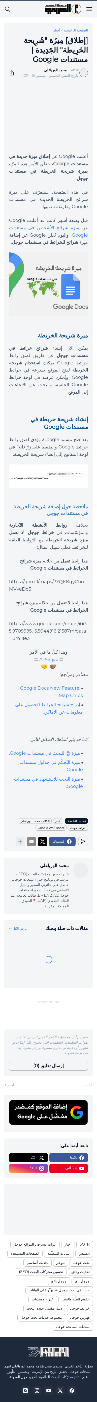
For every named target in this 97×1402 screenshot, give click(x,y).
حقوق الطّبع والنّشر (76, 1299)
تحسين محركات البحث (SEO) (41, 1271)
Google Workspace (51, 828)
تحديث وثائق (80, 1271)
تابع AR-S (48, 659)
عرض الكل (20, 928)
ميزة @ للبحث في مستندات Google (45, 753)
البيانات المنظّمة (59, 1253)
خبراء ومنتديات (43, 1299)
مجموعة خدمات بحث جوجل (41, 1317)
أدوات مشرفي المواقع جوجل (35, 1244)
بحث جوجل (81, 1262)
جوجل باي (82, 1281)
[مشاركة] (13, 73)
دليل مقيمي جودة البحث (44, 1308)
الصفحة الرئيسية (76, 30)
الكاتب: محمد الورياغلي (35, 821)
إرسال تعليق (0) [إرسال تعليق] (48, 1066)
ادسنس (84, 1253)
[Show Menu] (89, 9)
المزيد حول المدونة (23, 1377)
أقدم (10, 1085)
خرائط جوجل (78, 828)
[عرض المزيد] (20, 841)
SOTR (85, 1244)
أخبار (56, 30)
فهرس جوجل (80, 1317)
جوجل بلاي (59, 1281)
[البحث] (7, 9)
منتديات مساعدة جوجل (73, 1326)
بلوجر (60, 1262)
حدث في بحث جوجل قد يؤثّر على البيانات (59, 1290)
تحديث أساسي (37, 1262)
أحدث (85, 1085)
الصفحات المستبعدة (25, 1253)
